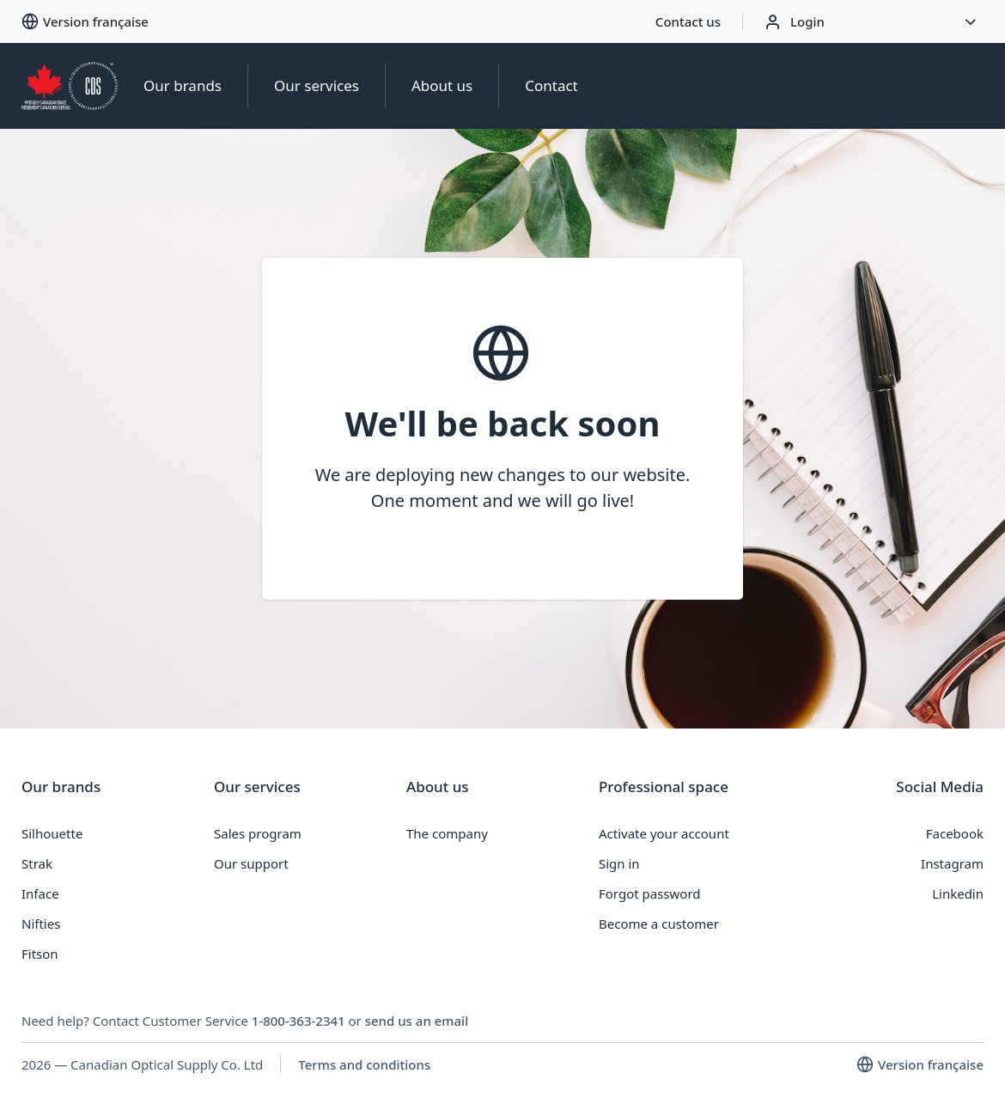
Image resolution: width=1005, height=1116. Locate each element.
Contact (551, 85)
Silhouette (51, 833)
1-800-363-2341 (298, 1020)
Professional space (663, 786)
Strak (36, 863)
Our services (316, 85)
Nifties (40, 923)
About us (441, 85)
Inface (40, 893)
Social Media (940, 786)
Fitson (39, 953)
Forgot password (650, 893)
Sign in (619, 863)
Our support (251, 863)
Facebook (955, 833)
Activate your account (664, 833)
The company (447, 833)
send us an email (416, 1020)
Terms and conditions (364, 1064)
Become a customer (659, 923)
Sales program (258, 833)
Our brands (182, 85)
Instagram (952, 863)
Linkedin (958, 893)
